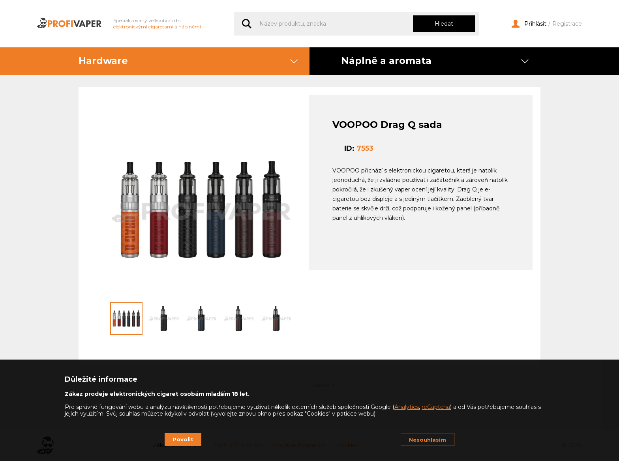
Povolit (183, 439)
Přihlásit (529, 24)
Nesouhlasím (427, 440)
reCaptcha (436, 406)
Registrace (567, 24)
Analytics (406, 406)
